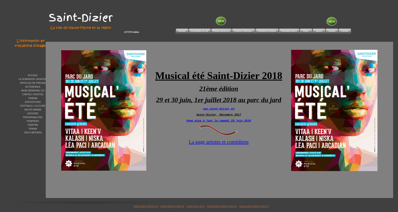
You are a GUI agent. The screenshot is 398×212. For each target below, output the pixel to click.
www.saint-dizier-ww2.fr (254, 206)
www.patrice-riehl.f (171, 206)
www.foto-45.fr (196, 206)
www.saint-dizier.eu (146, 206)
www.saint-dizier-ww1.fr (222, 206)
